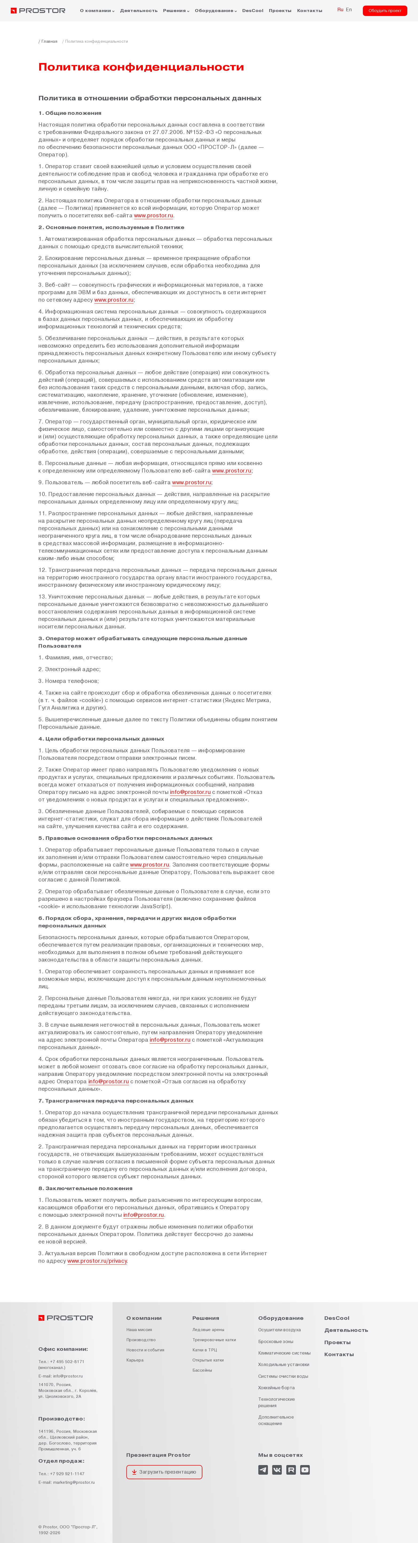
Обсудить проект (385, 10)
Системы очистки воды (283, 1376)
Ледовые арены (208, 1329)
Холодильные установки (283, 1364)
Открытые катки (208, 1360)
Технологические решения (276, 1402)
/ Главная (47, 41)
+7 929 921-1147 (67, 1474)
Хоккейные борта (276, 1388)
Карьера (134, 1360)
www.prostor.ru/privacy (97, 1261)
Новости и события (145, 1350)
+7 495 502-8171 (67, 1361)
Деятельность (139, 10)
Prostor (50, 1527)
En (349, 10)
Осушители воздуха (279, 1330)
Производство (141, 1340)
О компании (95, 10)
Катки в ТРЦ (204, 1350)
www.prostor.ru (153, 215)
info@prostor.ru (190, 792)
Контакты (310, 10)
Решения (174, 10)
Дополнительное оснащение (276, 1420)
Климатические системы (284, 1353)
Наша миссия (139, 1329)
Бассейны (202, 1370)
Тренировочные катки (214, 1340)
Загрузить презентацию (167, 1472)
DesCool (253, 10)
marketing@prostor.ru (74, 1482)
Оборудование (214, 10)
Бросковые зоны (275, 1341)
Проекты (280, 10)
